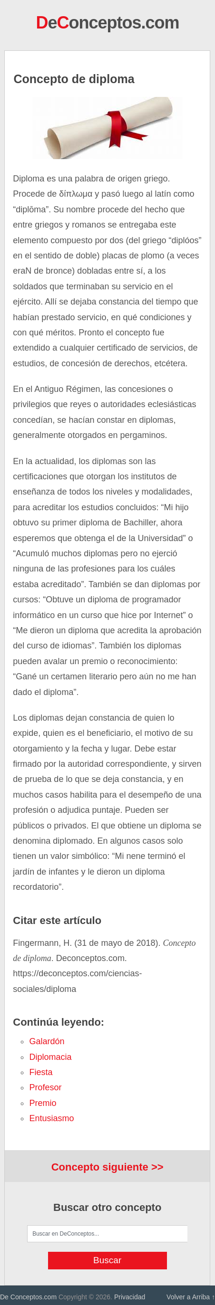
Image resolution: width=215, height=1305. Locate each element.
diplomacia (50, 1057)
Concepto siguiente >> (107, 1167)
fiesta (40, 1072)
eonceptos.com (107, 22)
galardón (46, 1041)
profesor (45, 1087)
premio (42, 1103)
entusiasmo (51, 1118)
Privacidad (129, 1297)
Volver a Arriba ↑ (190, 1297)
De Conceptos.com (28, 1297)
